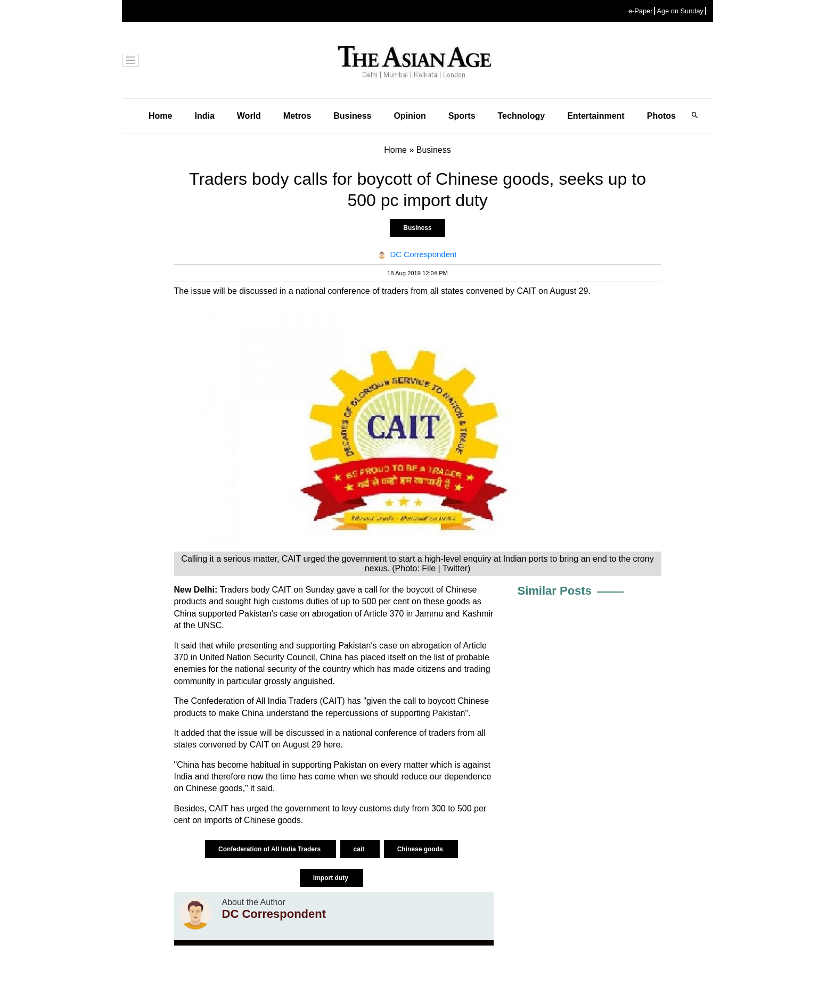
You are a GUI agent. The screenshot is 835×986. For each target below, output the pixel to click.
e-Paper (640, 11)
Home (160, 115)
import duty (331, 878)
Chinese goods (421, 849)
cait (360, 849)
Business (352, 115)
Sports (462, 115)
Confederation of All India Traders (270, 849)
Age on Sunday (680, 11)
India (204, 115)
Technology (521, 115)
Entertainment (596, 115)
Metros (297, 115)
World (249, 115)
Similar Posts (555, 590)
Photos (661, 115)
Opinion (409, 115)
